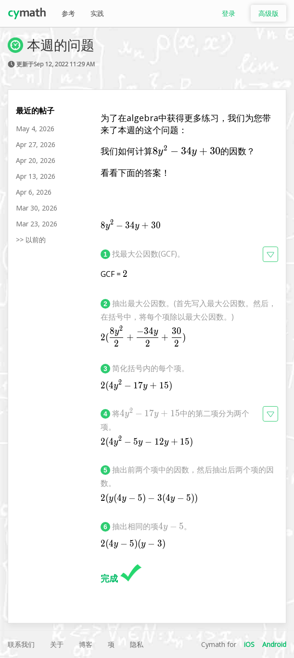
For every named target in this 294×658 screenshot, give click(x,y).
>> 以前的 (31, 239)
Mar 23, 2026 (36, 223)
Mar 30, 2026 (36, 207)
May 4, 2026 (35, 128)
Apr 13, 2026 (35, 176)
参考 (68, 13)
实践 (97, 13)
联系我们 (21, 644)
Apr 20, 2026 (35, 160)
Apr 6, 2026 (33, 192)
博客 (85, 644)
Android (274, 644)
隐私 (136, 644)
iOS (249, 644)
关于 (57, 644)
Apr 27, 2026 (35, 144)
